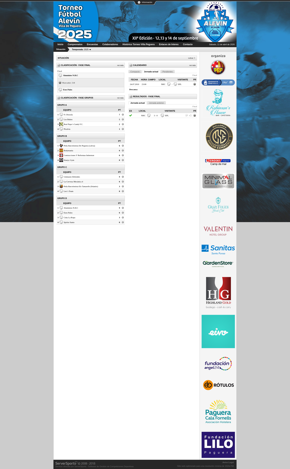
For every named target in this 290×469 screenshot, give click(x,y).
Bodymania (68, 150)
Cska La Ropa (69, 217)
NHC (163, 84)
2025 (80, 49)
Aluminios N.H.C (70, 75)
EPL (180, 84)
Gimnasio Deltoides (72, 177)
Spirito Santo (69, 222)
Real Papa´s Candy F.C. (73, 124)
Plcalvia (67, 129)
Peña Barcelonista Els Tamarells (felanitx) (81, 186)
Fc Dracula (68, 114)
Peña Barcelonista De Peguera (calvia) (79, 146)
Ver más (120, 65)
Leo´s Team (68, 191)
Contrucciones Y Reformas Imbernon (79, 155)
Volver (190, 58)
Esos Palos (67, 89)
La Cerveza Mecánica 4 (73, 181)
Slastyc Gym (69, 160)
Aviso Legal (228, 462)
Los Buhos (68, 119)
